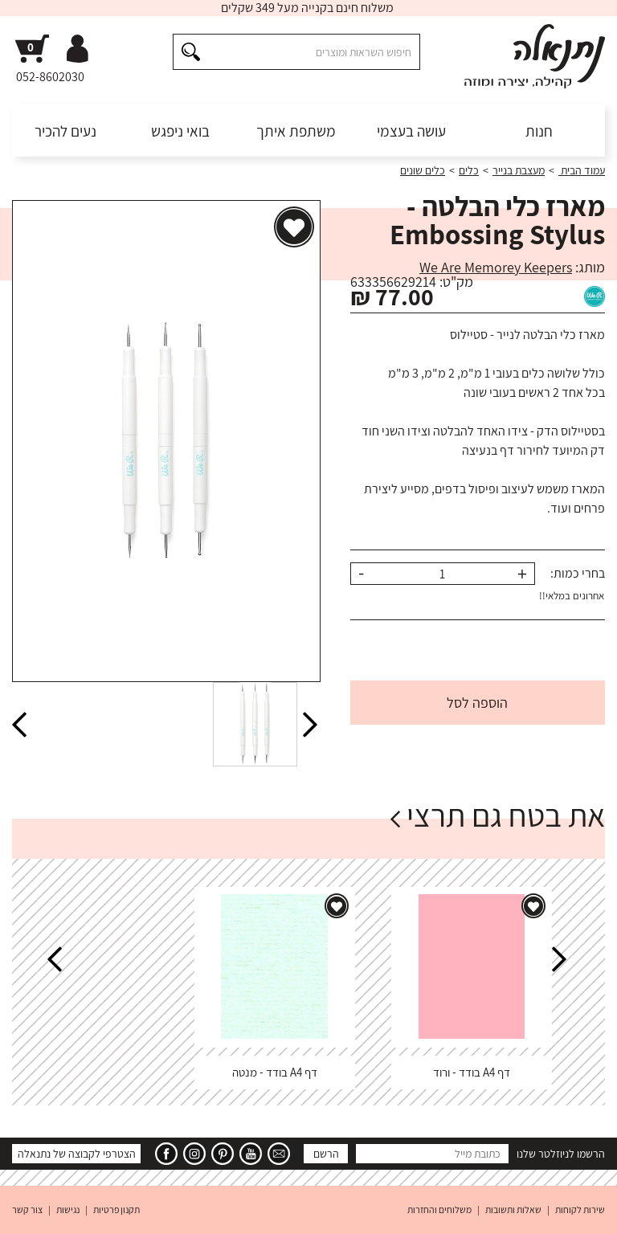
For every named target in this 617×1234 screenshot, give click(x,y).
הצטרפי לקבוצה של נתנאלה (77, 1153)
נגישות (68, 1209)
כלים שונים (422, 170)
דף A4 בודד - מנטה (274, 1072)
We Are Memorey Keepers (495, 267)
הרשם (326, 1153)
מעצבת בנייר (518, 170)
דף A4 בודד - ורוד (471, 1072)
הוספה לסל (477, 702)
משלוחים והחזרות (439, 1209)
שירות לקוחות (580, 1209)
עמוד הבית (581, 170)
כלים (469, 170)
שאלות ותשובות (513, 1209)
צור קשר (27, 1209)
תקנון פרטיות (116, 1209)
